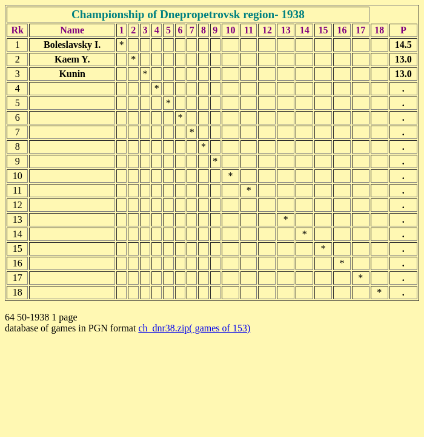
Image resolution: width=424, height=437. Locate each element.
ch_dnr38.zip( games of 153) (194, 328)
